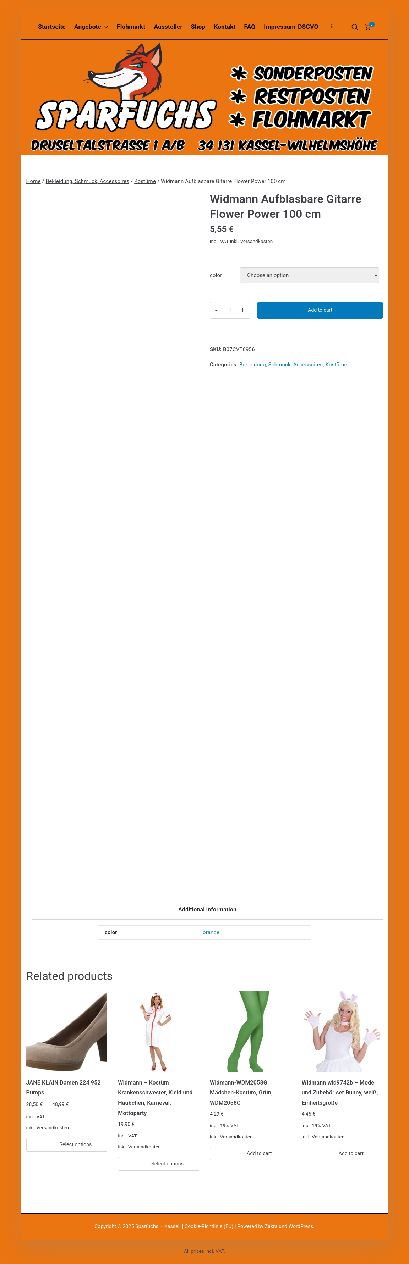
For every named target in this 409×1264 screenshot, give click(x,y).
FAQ (250, 26)
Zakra (271, 1226)
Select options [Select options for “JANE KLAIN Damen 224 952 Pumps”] (76, 1144)
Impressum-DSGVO (291, 26)
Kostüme (145, 181)
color (216, 275)
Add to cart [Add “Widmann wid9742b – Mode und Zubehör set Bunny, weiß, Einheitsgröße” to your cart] (351, 1153)
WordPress (301, 1226)
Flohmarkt (131, 26)
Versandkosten (256, 241)
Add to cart (320, 310)
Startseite (52, 26)
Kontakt (224, 26)
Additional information (207, 909)
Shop (198, 26)
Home (33, 181)
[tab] (207, 912)
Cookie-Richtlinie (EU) (210, 1226)
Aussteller (168, 26)
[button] (104, 26)
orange (211, 932)
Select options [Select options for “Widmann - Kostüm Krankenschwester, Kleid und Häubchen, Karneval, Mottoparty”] (167, 1163)
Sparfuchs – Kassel (157, 1226)
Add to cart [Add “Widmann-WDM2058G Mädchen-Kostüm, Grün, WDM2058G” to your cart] (259, 1153)
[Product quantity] (230, 310)
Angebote (91, 26)
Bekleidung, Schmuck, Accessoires (87, 181)
